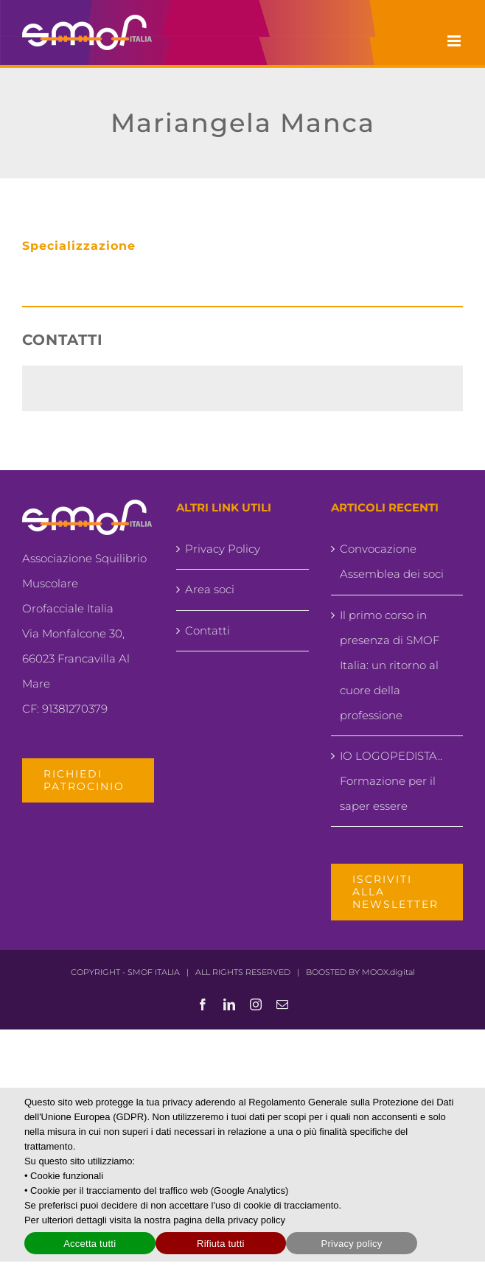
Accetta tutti (89, 1243)
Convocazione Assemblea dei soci (392, 561)
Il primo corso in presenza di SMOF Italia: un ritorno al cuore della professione (389, 665)
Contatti (207, 630)
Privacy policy (352, 1243)
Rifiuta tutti (221, 1243)
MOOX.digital (388, 972)
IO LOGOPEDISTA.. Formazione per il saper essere (391, 781)
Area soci (209, 589)
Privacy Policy (222, 549)
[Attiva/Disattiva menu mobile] (455, 41)
